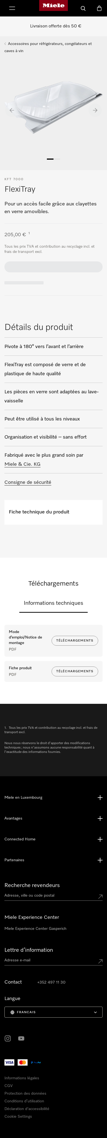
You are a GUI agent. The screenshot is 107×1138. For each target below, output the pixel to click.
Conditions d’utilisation (24, 1101)
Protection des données (25, 1093)
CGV (8, 1086)
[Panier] (99, 8)
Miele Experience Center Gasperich (35, 929)
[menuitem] (53, 1012)
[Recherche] (83, 8)
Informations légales (21, 1078)
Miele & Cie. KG (22, 464)
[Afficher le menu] (12, 8)
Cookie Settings (18, 1117)
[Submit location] (100, 896)
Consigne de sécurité (27, 482)
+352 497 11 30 (51, 982)
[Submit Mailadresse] (100, 961)
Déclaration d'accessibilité (26, 1109)
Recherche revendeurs (32, 885)
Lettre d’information (28, 950)
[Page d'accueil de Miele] (53, 8)
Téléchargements (74, 640)
